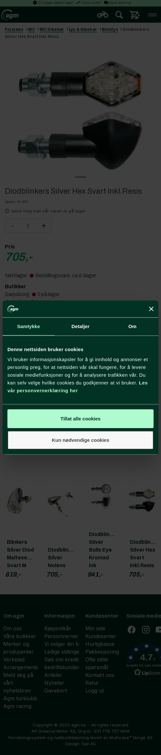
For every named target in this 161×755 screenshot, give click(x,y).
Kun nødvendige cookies (80, 440)
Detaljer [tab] (80, 326)
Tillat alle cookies (80, 418)
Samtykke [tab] (28, 326)
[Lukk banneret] (151, 308)
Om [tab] (132, 326)
